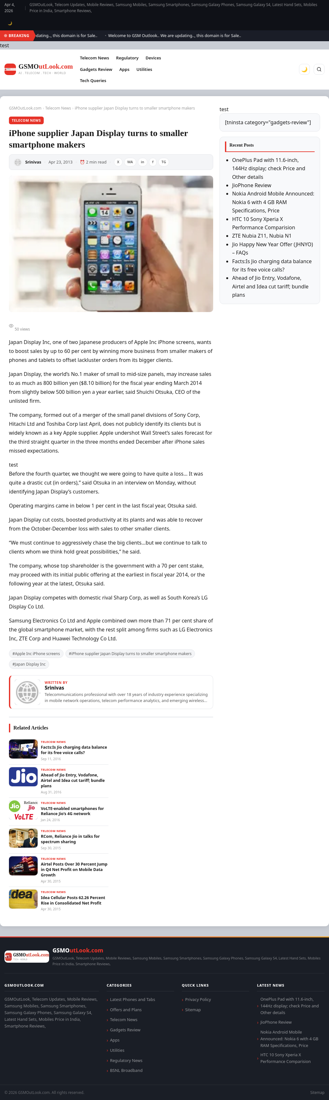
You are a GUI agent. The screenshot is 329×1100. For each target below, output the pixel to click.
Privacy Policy (198, 999)
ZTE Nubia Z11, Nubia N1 (262, 235)
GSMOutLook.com (25, 108)
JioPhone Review (251, 185)
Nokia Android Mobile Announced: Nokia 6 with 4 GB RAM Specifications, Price (273, 202)
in (142, 161)
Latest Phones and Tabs (132, 999)
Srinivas (33, 162)
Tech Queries (93, 80)
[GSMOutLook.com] (38, 69)
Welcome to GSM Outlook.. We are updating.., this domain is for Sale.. (177, 35)
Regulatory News (126, 1060)
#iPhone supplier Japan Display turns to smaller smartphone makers (130, 653)
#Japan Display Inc (29, 664)
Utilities (144, 69)
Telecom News (94, 58)
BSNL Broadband (126, 1070)
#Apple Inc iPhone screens (36, 653)
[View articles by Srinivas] (111, 692)
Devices (153, 58)
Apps (124, 69)
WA (130, 161)
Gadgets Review (96, 69)
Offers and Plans (126, 1009)
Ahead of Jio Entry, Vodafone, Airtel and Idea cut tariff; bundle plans (270, 286)
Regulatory (127, 58)
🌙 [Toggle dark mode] (10, 23)
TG (163, 161)
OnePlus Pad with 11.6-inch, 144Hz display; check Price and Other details (268, 168)
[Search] (319, 69)
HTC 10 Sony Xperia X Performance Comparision (285, 1058)
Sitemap (193, 1009)
